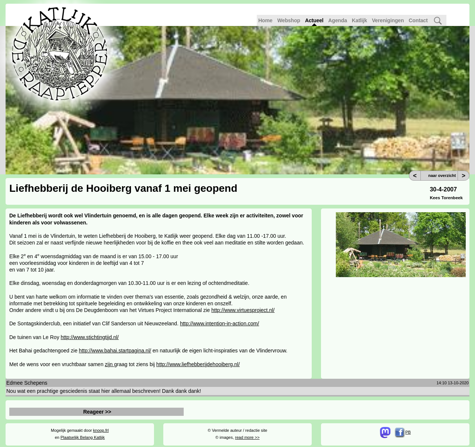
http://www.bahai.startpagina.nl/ (115, 351)
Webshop (288, 20)
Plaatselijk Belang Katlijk (82, 437)
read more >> (247, 437)
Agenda (337, 20)
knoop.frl (101, 430)
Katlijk (359, 20)
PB (403, 432)
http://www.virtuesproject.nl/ (243, 310)
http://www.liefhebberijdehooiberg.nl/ (198, 364)
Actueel (314, 20)
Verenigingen (388, 20)
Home (265, 20)
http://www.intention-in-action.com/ (219, 323)
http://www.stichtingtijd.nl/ (90, 337)
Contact (418, 20)
